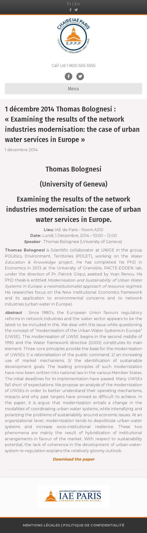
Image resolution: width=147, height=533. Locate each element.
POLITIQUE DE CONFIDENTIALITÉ (93, 525)
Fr (69, 4)
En (77, 4)
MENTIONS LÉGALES (41, 525)
